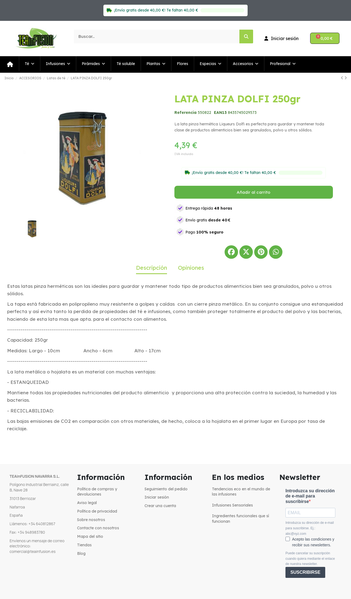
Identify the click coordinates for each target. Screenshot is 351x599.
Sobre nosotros (91, 519)
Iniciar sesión (157, 497)
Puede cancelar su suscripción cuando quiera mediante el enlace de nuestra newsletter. (310, 558)
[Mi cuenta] (281, 38)
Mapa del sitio (90, 536)
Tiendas (84, 544)
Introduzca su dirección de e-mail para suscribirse (310, 496)
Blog (81, 553)
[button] (25, 152)
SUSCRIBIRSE (305, 572)
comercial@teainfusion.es (33, 551)
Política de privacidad (97, 511)
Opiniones (191, 267)
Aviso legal (87, 502)
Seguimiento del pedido (166, 488)
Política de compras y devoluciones (97, 491)
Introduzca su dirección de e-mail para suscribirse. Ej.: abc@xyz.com (309, 528)
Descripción (151, 267)
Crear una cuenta (160, 505)
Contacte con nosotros (98, 527)
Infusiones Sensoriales (232, 505)
